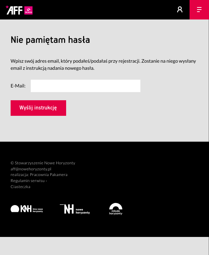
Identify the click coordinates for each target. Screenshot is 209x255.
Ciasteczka (20, 187)
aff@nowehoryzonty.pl (31, 169)
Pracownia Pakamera (49, 174)
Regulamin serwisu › (29, 180)
